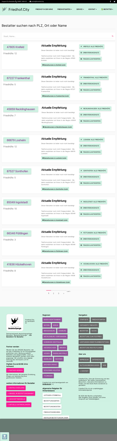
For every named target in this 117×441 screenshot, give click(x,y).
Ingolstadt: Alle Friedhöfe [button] (93, 202)
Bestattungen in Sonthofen (54, 189)
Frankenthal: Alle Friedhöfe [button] (94, 77)
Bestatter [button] (84, 331)
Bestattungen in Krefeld (52, 65)
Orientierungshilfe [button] (90, 53)
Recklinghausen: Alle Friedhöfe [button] (95, 108)
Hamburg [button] (62, 331)
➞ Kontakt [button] (84, 371)
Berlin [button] (55, 325)
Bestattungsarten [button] (51, 401)
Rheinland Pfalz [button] (60, 353)
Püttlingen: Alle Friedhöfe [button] (93, 233)
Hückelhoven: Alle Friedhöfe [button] (94, 264)
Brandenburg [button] (49, 331)
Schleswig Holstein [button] (52, 370)
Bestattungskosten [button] (52, 406)
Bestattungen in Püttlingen (53, 251)
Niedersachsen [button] (50, 348)
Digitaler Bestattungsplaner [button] (56, 418)
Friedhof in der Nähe (44, 9)
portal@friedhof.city (36, 1)
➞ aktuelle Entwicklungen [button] (19, 405)
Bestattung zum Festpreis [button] (91, 336)
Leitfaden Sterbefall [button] (52, 395)
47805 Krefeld (15, 47)
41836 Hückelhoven (19, 264)
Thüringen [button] (48, 376)
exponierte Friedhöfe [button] (89, 325)
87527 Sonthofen (17, 171)
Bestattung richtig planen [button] (91, 348)
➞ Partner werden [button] (15, 370)
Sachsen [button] (58, 359)
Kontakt (92, 9)
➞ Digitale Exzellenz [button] (16, 388)
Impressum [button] (84, 360)
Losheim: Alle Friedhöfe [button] (92, 139)
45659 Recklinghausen (21, 109)
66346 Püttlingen (17, 233)
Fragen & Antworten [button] (90, 59)
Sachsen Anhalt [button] (50, 364)
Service (80, 9)
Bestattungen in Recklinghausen (56, 127)
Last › (69, 291)
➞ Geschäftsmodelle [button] (16, 399)
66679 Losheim (16, 140)
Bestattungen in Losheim (53, 158)
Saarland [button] (48, 359)
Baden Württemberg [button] (52, 319)
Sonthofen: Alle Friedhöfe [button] (93, 171)
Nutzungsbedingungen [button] (89, 365)
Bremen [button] (63, 348)
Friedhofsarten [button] (98, 319)
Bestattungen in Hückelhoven (54, 282)
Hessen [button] (47, 353)
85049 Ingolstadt (17, 202)
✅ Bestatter (107, 9)
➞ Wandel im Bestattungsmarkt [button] (21, 393)
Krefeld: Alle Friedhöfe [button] (92, 46)
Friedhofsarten (64, 9)
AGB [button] (104, 365)
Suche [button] (94, 331)
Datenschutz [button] (97, 360)
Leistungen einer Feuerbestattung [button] (94, 342)
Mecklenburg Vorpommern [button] (55, 336)
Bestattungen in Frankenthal (54, 96)
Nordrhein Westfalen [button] (53, 342)
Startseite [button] (84, 319)
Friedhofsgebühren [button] (52, 412)
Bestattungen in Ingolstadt (53, 220)
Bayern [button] (47, 325)
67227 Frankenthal (18, 78)
